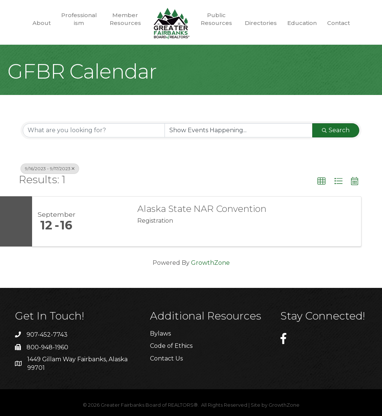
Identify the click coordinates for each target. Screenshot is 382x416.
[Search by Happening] (239, 130)
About (41, 22)
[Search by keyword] (94, 130)
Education (302, 22)
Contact (338, 22)
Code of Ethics (171, 345)
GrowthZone (210, 262)
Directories (261, 22)
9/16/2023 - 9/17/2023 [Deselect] (50, 168)
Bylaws (160, 333)
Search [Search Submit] (336, 130)
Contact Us (166, 358)
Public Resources (216, 19)
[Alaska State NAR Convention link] (105, 222)
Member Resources (125, 19)
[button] (321, 181)
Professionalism (79, 19)
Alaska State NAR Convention (201, 209)
